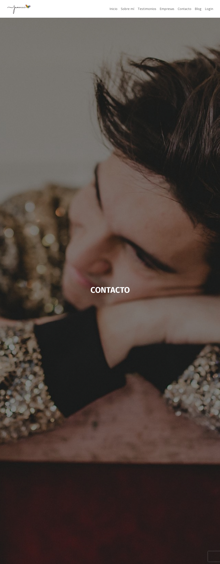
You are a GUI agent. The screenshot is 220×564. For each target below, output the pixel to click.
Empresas (167, 9)
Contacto (184, 9)
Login (209, 9)
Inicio (113, 9)
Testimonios (147, 9)
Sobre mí (127, 9)
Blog (198, 9)
